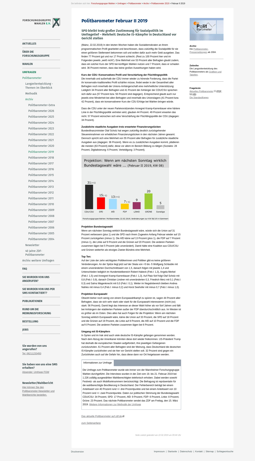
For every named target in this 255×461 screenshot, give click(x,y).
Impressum (159, 451)
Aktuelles (29, 43)
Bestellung (30, 321)
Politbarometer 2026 (41, 111)
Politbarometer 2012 (41, 192)
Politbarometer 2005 (41, 233)
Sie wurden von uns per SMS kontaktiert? (38, 291)
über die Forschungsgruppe (35, 53)
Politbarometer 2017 (41, 163)
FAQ (24, 268)
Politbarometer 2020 (41, 146)
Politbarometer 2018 (41, 157)
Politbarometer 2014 (41, 181)
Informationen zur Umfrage (97, 362)
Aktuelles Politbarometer (201, 91)
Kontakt (199, 451)
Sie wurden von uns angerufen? (35, 279)
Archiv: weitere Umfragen (38, 260)
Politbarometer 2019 (160, 3)
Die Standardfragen (199, 97)
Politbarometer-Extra (41, 105)
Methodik (31, 93)
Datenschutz (186, 451)
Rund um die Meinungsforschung (36, 311)
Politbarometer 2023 (41, 128)
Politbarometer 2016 (41, 169)
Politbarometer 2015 (41, 175)
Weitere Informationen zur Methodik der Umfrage (115, 404)
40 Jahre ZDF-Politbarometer (34, 252)
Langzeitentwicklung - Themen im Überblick (39, 85)
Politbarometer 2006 (41, 227)
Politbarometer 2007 (41, 222)
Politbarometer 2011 (41, 198)
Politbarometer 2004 (41, 239)
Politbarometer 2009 (41, 210)
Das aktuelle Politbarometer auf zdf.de (101, 416)
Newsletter (32, 245)
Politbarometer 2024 (41, 122)
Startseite (172, 451)
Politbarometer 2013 (41, 187)
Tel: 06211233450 (31, 353)
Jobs (25, 329)
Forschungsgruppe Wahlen (103, 3)
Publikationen (32, 301)
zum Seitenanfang (91, 423)
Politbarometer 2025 (41, 116)
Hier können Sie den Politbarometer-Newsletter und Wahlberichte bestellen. (38, 391)
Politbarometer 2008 (41, 216)
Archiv (146, 3)
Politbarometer (134, 3)
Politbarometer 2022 (41, 134)
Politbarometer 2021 (41, 140)
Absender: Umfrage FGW (35, 372)
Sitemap (210, 451)
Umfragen (121, 3)
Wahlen (27, 64)
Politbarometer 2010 (41, 204)
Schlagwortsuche (225, 451)
